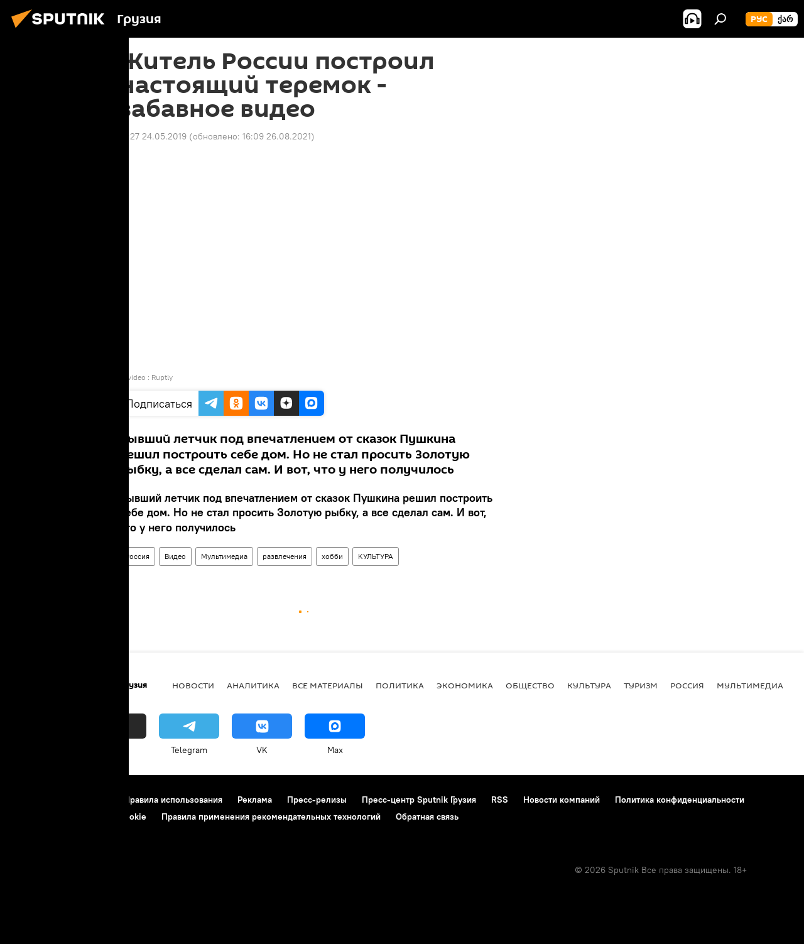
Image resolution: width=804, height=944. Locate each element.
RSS (499, 799)
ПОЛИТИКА (400, 685)
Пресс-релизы (317, 799)
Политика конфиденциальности (679, 799)
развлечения (285, 556)
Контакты (89, 799)
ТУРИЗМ (641, 685)
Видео (175, 556)
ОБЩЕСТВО (530, 685)
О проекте (34, 799)
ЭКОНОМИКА (465, 685)
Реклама (254, 799)
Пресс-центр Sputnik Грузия (419, 799)
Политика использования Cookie (79, 816)
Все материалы (327, 685)
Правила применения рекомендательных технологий (271, 816)
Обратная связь (427, 816)
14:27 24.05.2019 (153, 136)
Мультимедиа (224, 556)
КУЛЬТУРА (375, 556)
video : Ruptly (150, 377)
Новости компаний (561, 799)
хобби (332, 556)
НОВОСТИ (193, 685)
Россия (137, 556)
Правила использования (173, 799)
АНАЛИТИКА (253, 685)
